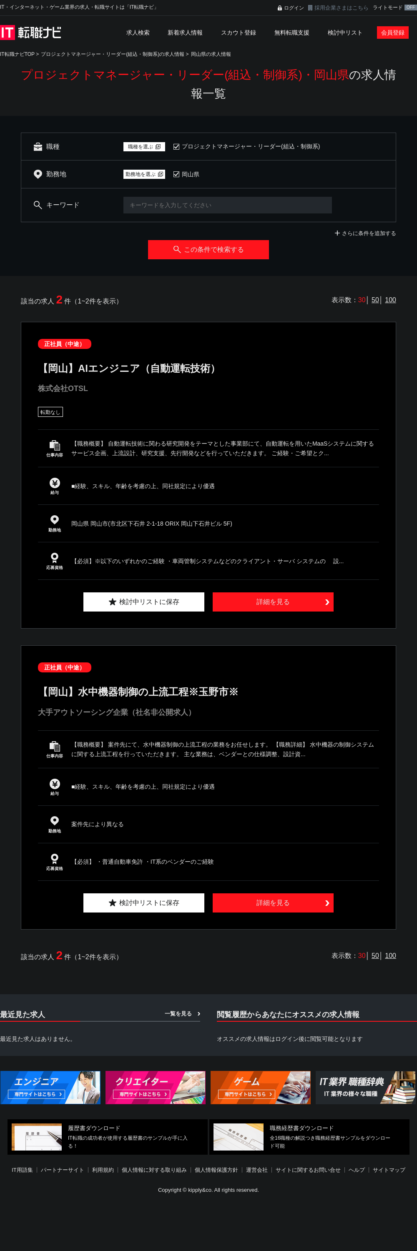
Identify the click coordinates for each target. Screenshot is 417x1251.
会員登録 (392, 32)
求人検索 (138, 32)
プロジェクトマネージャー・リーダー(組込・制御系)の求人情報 (112, 54)
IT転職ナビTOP (17, 54)
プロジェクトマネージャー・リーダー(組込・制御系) (251, 146)
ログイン (294, 8)
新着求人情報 (185, 32)
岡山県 (190, 174)
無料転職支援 (291, 32)
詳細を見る (273, 601)
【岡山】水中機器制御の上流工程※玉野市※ (138, 691)
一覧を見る (178, 1013)
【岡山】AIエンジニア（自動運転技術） (129, 368)
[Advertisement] (203, 1190)
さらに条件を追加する (369, 233)
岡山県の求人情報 (211, 54)
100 (390, 299)
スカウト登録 (238, 32)
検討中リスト (345, 32)
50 (375, 299)
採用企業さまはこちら (341, 8)
